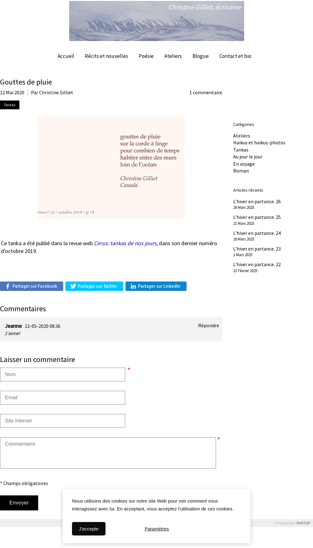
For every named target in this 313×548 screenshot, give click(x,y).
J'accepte (89, 528)
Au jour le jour (247, 156)
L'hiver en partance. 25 (257, 217)
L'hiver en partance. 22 (257, 264)
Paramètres (157, 528)
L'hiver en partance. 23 (257, 249)
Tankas (241, 150)
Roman (241, 171)
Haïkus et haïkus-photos (259, 142)
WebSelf (303, 523)
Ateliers (241, 135)
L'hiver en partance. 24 (257, 233)
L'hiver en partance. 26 (257, 201)
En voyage (244, 164)
